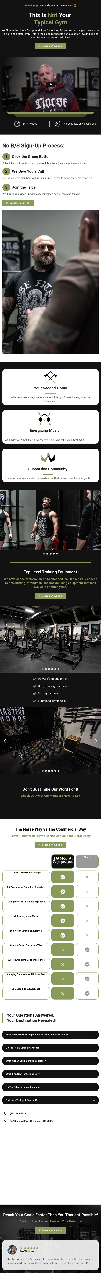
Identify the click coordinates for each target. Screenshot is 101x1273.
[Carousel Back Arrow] (5, 639)
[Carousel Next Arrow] (95, 639)
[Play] (50, 84)
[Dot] (44, 554)
